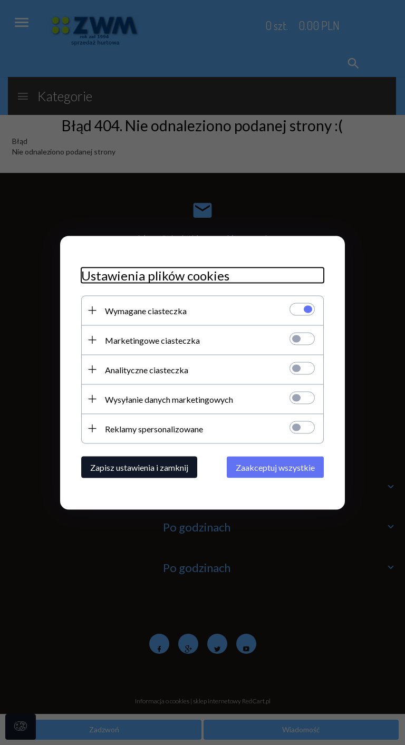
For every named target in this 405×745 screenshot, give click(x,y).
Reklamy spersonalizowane (154, 428)
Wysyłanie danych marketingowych (169, 399)
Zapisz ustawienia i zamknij (139, 467)
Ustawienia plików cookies (155, 275)
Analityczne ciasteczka (146, 369)
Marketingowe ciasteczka (152, 340)
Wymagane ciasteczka (146, 310)
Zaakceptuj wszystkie (275, 467)
